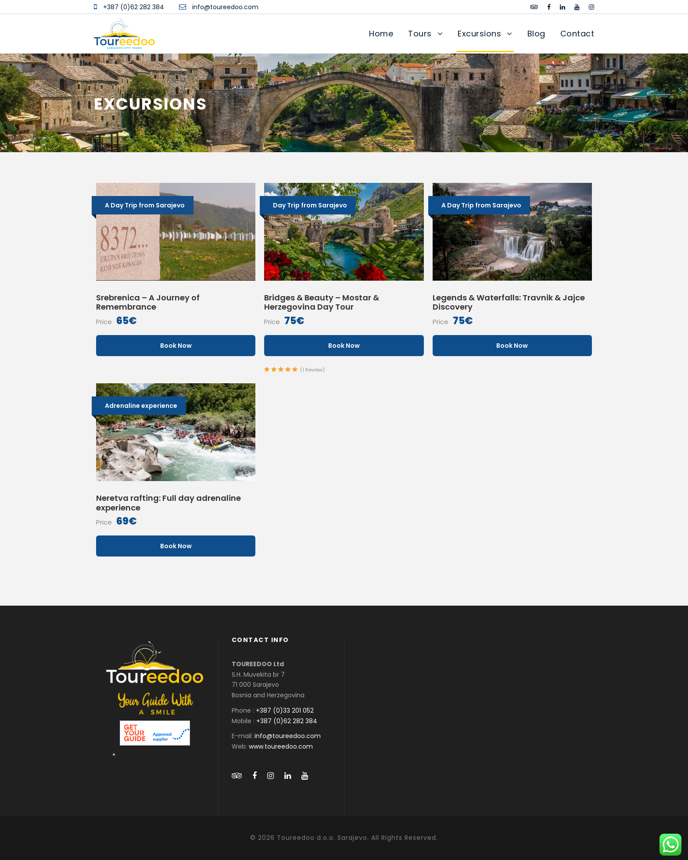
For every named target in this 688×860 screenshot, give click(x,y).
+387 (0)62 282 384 (133, 7)
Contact (577, 33)
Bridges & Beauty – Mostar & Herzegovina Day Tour (321, 302)
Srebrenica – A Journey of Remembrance (148, 302)
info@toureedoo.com (225, 7)
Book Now (176, 345)
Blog (536, 33)
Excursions (479, 33)
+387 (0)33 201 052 (285, 710)
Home (381, 33)
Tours (420, 33)
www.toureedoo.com (281, 746)
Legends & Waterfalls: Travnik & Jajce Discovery (509, 302)
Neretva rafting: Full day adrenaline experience (168, 502)
